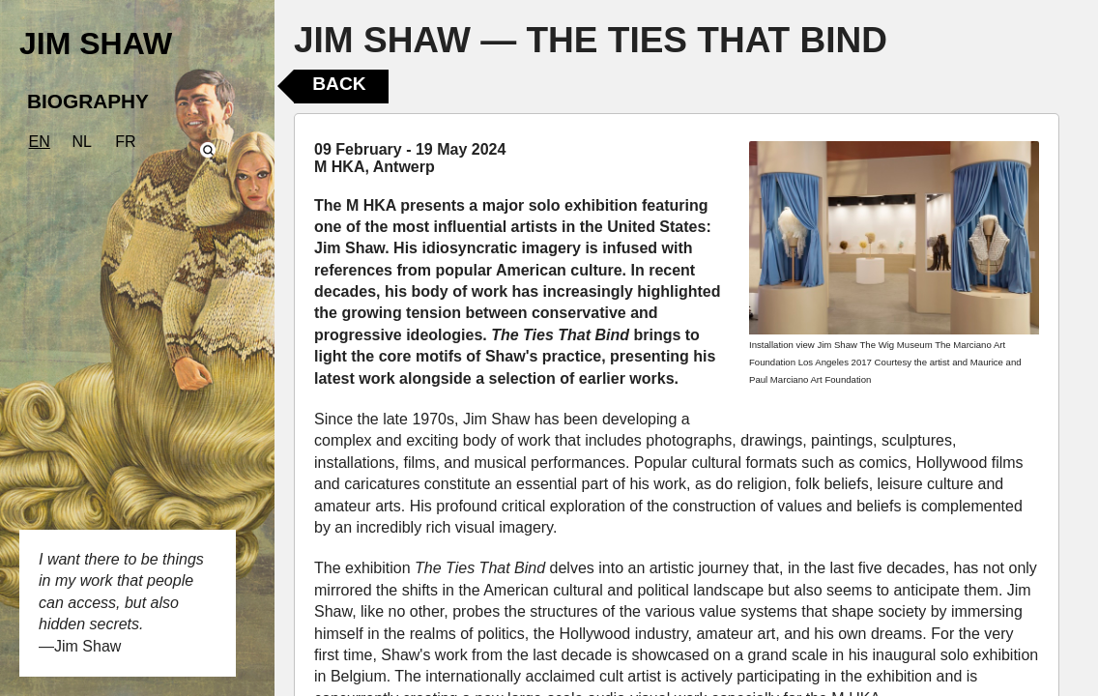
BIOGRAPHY (88, 101)
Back (338, 83)
